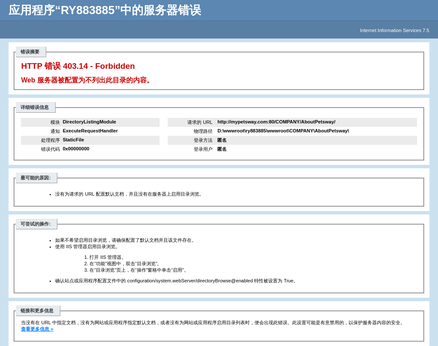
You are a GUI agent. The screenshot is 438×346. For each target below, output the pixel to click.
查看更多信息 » (37, 328)
